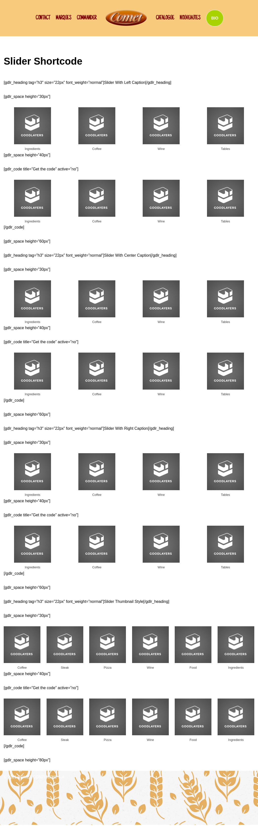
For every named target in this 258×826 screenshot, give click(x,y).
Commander (87, 18)
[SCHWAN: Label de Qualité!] (126, 18)
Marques (63, 18)
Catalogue (165, 18)
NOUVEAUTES (190, 18)
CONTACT (42, 18)
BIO (214, 18)
